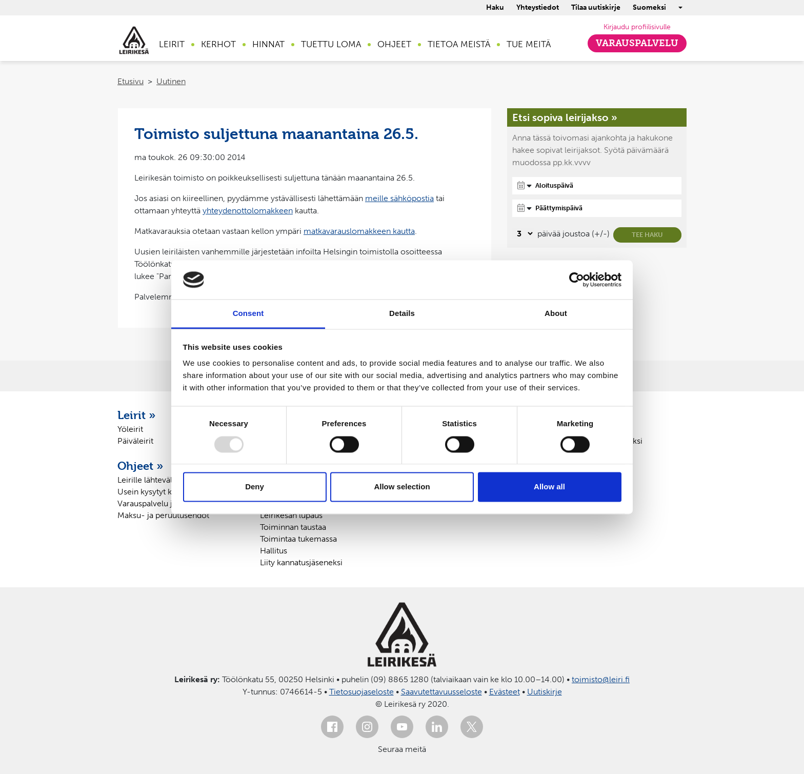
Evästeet (504, 692)
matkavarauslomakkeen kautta (359, 231)
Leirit (172, 44)
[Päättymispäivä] (596, 208)
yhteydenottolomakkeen (248, 210)
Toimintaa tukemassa (298, 539)
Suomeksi (649, 7)
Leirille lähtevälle (148, 480)
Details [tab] (402, 313)
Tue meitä (529, 44)
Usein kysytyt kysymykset (163, 492)
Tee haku (647, 235)
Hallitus (273, 550)
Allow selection (402, 487)
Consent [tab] (248, 313)
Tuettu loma (331, 44)
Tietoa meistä (459, 44)
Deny (254, 487)
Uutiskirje (544, 692)
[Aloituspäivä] (596, 185)
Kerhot (218, 44)
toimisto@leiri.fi (601, 679)
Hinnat (268, 44)
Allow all (549, 487)
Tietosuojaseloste (361, 692)
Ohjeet (394, 44)
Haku (495, 7)
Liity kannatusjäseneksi (301, 562)
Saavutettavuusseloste (441, 692)
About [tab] (556, 313)
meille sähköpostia (399, 198)
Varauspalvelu (637, 43)
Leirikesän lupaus (291, 515)
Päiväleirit (135, 441)
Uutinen (171, 81)
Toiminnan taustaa (293, 527)
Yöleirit (130, 429)
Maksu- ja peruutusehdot (163, 515)
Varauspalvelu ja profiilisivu (166, 503)
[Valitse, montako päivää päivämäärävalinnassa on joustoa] (523, 233)
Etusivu (130, 81)
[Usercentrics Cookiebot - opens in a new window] (576, 279)
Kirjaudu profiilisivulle (637, 27)
